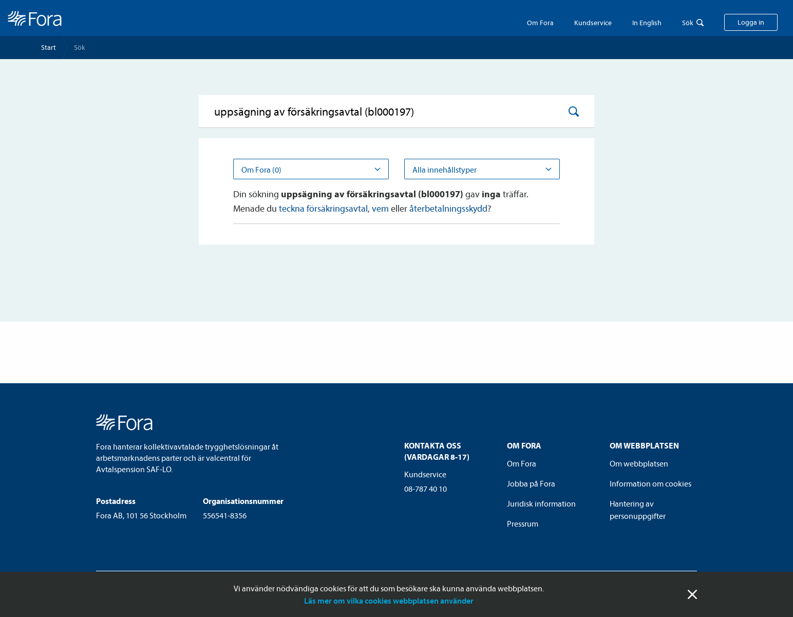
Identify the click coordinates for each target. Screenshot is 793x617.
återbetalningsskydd (448, 208)
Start (48, 47)
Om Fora (540, 22)
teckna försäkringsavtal (323, 208)
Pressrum (522, 523)
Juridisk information (541, 503)
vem (380, 208)
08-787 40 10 (425, 488)
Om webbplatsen (639, 463)
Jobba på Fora (531, 483)
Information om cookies (650, 483)
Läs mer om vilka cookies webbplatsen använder (389, 600)
